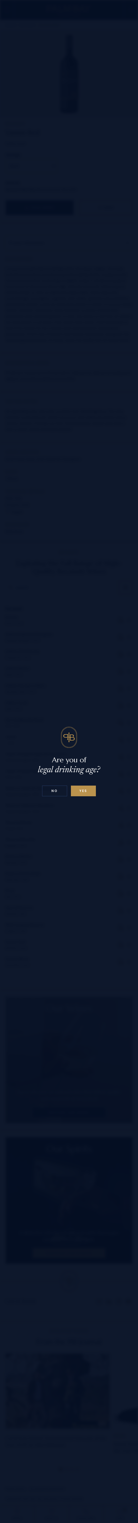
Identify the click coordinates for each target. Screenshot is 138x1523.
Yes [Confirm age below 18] (83, 791)
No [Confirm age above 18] (54, 791)
